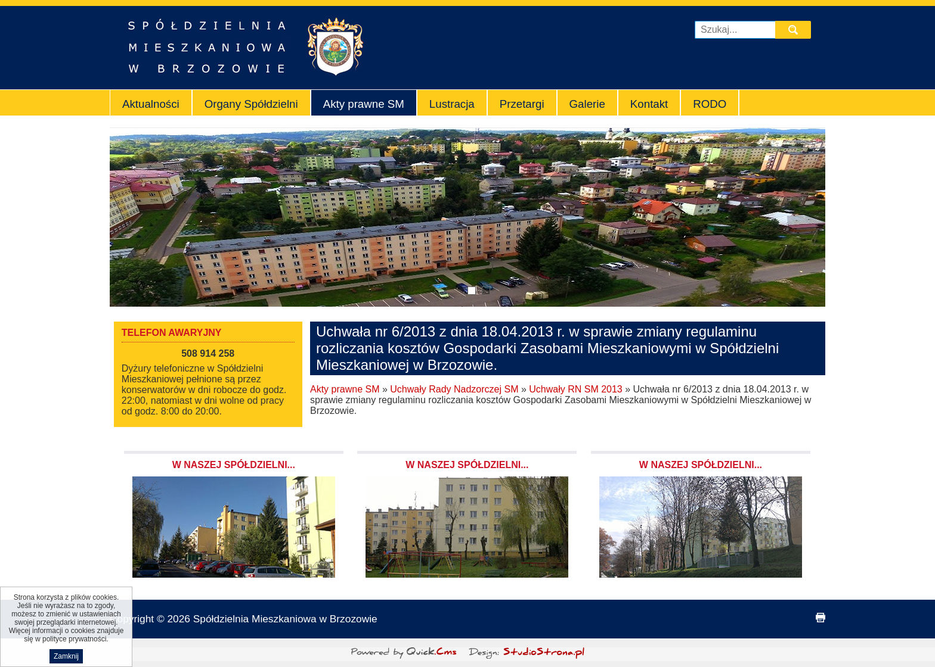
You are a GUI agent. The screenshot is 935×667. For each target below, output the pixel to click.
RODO (709, 104)
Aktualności (150, 104)
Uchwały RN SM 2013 (576, 389)
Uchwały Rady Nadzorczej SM (454, 389)
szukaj (794, 29)
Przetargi (522, 104)
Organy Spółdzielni (251, 104)
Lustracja (452, 104)
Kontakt (649, 104)
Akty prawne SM (363, 104)
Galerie (587, 104)
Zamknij (66, 659)
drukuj (820, 617)
